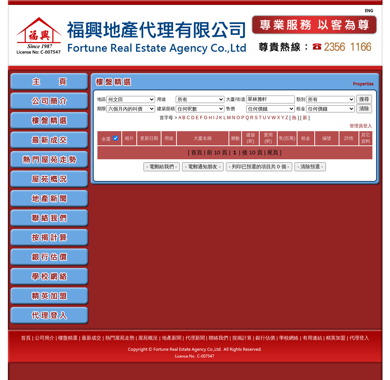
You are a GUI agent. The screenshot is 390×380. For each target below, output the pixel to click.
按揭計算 (242, 338)
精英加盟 (335, 338)
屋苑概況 (148, 338)
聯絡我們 (218, 338)
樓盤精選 (68, 338)
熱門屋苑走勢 (119, 338)
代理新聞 (195, 338)
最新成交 (91, 338)
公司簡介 (44, 338)
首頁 (26, 338)
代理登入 (359, 338)
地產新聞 (171, 338)
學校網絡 (289, 338)
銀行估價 (265, 338)
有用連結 (312, 338)
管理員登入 (361, 126)
